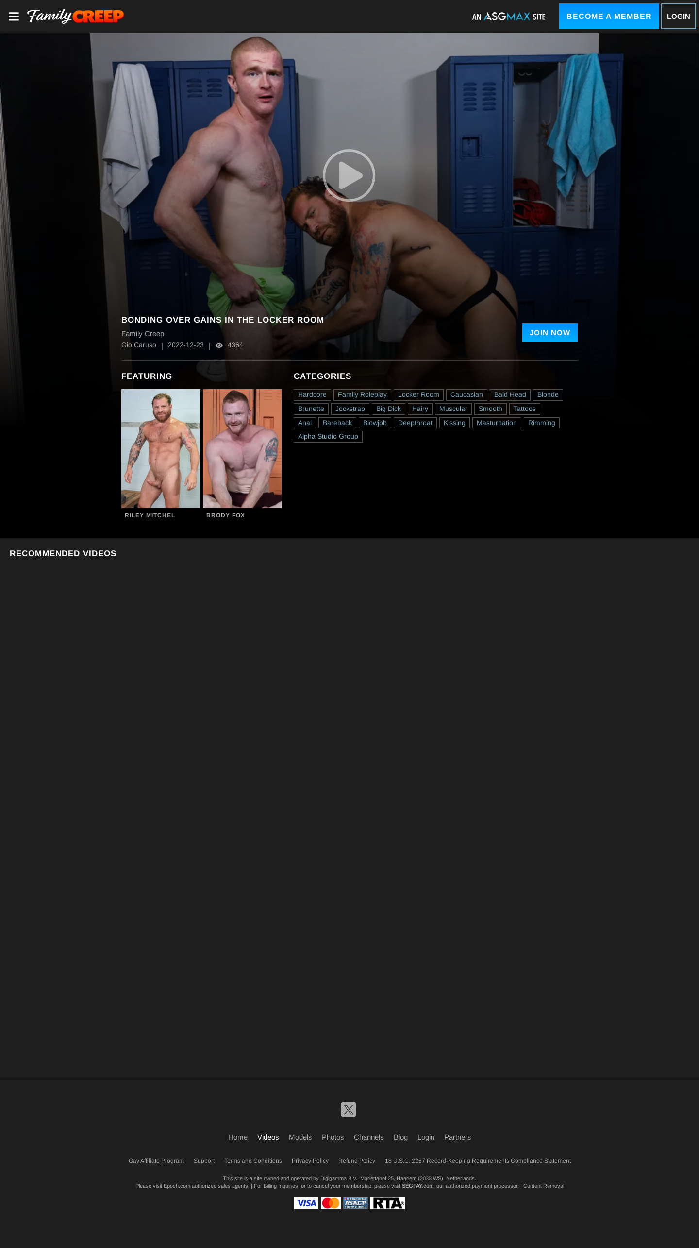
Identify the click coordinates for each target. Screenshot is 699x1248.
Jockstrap (350, 408)
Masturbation (497, 423)
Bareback (337, 423)
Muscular (453, 408)
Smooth (490, 408)
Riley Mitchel (150, 515)
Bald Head (510, 394)
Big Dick (388, 408)
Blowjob (375, 423)
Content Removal (543, 1186)
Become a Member (609, 16)
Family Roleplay (362, 394)
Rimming (541, 423)
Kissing (455, 423)
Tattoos (525, 408)
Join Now (550, 332)
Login (678, 16)
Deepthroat (415, 423)
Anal (305, 423)
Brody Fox (225, 515)
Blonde (548, 394)
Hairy (420, 408)
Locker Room (418, 394)
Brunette (311, 408)
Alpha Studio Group (328, 436)
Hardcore (312, 394)
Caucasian (466, 394)
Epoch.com (177, 1186)
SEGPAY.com (417, 1186)
